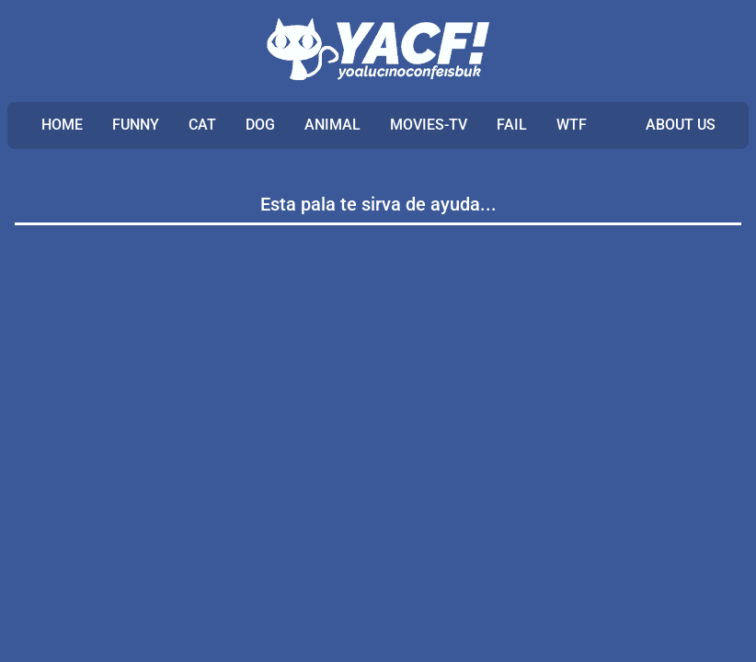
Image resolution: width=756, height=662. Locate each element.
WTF (571, 124)
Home (62, 124)
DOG (260, 124)
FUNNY (135, 124)
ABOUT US (681, 124)
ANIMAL (332, 124)
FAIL (512, 124)
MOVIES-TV (428, 124)
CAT (202, 124)
